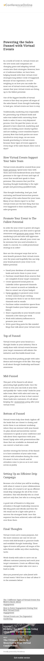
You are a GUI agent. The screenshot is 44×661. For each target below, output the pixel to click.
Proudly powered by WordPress (14, 652)
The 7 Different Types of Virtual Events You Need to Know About (21, 600)
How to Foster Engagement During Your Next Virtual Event (20, 609)
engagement (8, 604)
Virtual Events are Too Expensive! (17, 616)
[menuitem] (22, 602)
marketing (8, 618)
